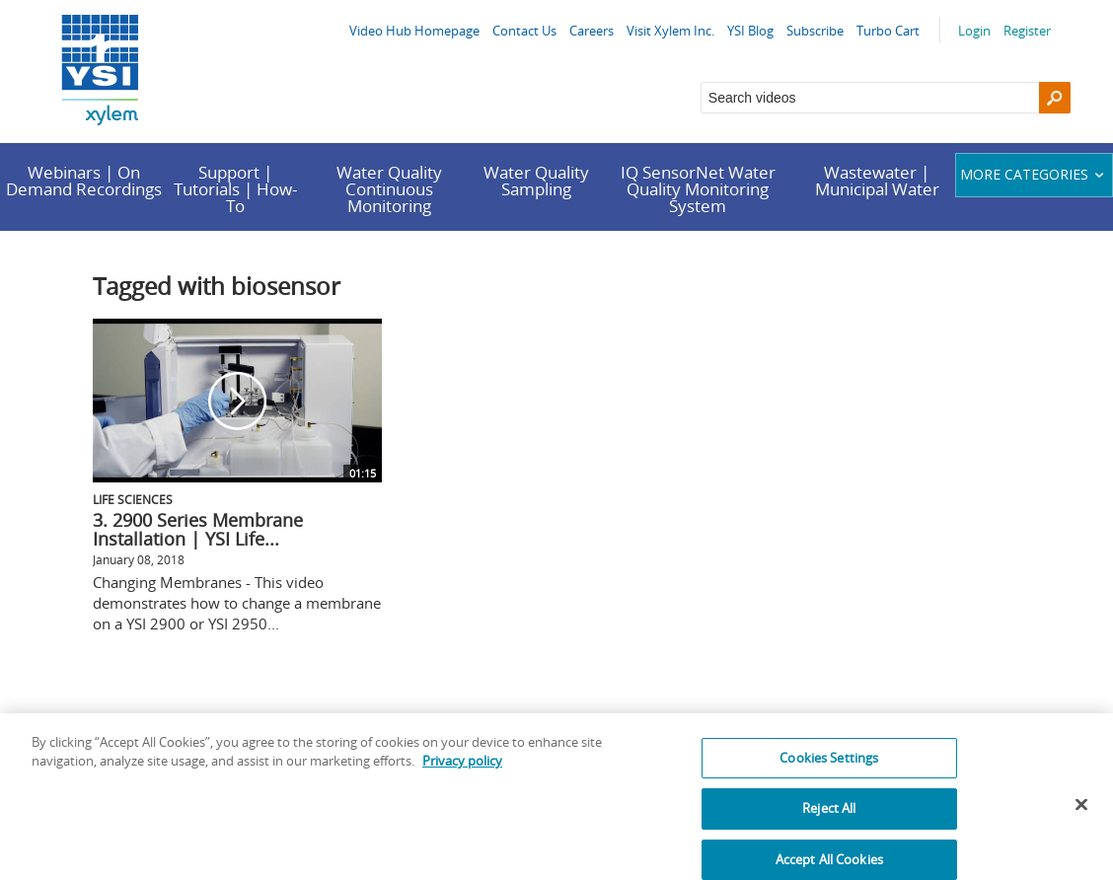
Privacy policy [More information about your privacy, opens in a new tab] (462, 771)
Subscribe (815, 30)
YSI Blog (750, 30)
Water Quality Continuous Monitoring (389, 189)
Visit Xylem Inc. (670, 30)
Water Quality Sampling (536, 180)
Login (974, 30)
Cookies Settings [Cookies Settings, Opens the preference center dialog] (828, 767)
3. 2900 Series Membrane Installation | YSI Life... (198, 529)
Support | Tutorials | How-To (235, 189)
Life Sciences (133, 499)
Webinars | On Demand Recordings (84, 180)
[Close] (1081, 815)
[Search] (1055, 97)
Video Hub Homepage (414, 30)
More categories (1034, 174)
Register (1027, 30)
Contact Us (524, 30)
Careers (591, 30)
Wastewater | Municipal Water (877, 180)
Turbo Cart (888, 30)
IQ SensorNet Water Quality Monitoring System (698, 189)
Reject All (828, 819)
